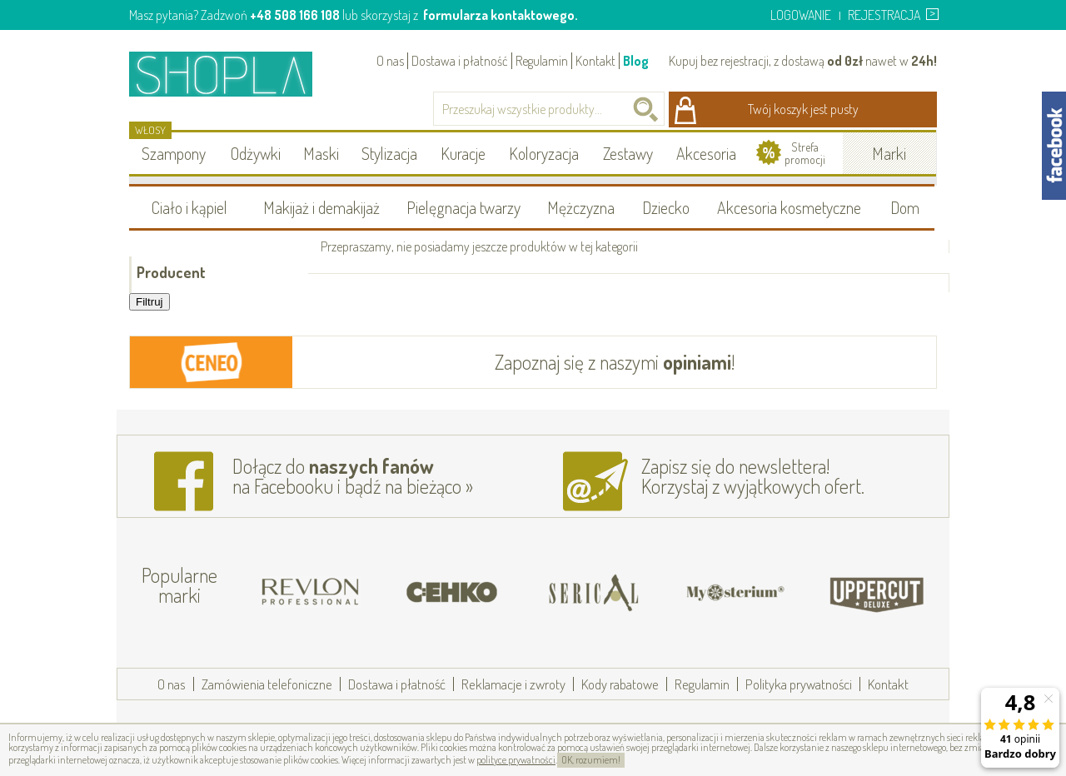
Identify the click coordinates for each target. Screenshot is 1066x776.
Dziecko (666, 207)
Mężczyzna (581, 207)
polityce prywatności (515, 760)
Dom (904, 207)
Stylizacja (389, 153)
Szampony (174, 153)
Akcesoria (706, 153)
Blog (636, 60)
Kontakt (595, 60)
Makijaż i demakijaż (321, 207)
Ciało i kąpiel (189, 207)
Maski (321, 153)
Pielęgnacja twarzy (463, 207)
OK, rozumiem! (590, 760)
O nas (390, 60)
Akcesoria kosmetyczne (789, 207)
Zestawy (628, 153)
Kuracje (463, 153)
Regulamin (542, 60)
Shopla (232, 74)
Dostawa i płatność (459, 60)
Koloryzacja (544, 153)
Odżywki (256, 153)
